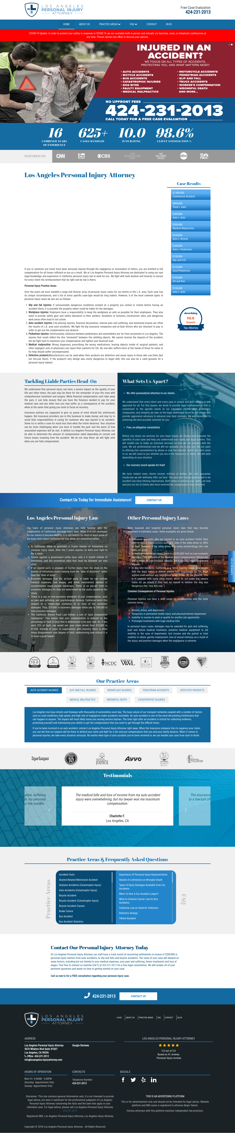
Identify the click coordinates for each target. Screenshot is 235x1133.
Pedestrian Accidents (156, 690)
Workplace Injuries (119, 690)
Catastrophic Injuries (151, 699)
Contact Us (154, 500)
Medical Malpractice (82, 699)
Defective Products (192, 690)
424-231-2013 (198, 12)
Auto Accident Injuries (44, 690)
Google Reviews (80, 1045)
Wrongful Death (117, 699)
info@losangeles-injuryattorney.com (43, 1059)
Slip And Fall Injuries (83, 690)
